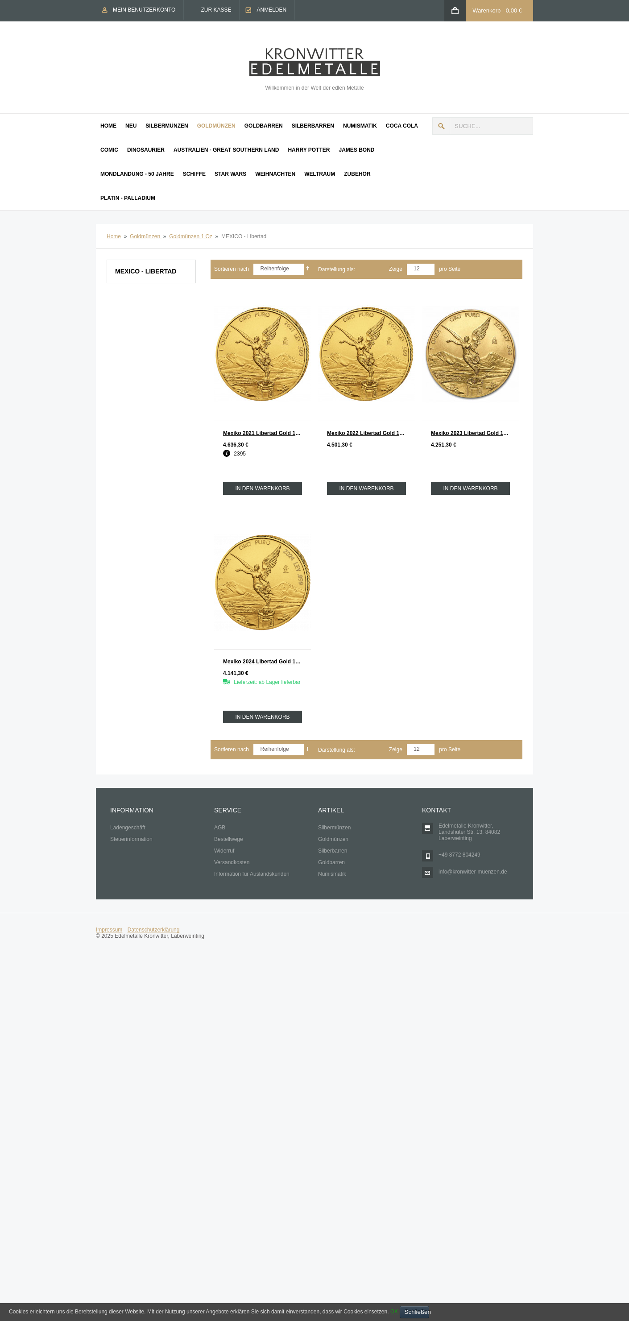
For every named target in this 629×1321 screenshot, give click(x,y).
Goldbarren (331, 862)
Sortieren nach (231, 269)
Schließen (417, 1312)
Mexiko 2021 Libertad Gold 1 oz (263, 433)
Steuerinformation (131, 839)
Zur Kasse (216, 10)
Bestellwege (228, 839)
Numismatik (332, 874)
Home (114, 236)
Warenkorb (486, 10)
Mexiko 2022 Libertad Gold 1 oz (367, 433)
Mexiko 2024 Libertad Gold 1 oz (263, 661)
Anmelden (271, 10)
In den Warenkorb (262, 488)
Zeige (395, 269)
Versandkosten (231, 862)
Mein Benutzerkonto (144, 10)
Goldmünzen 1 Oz (190, 236)
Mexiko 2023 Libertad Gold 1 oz (471, 433)
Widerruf (224, 851)
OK (394, 1312)
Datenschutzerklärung (154, 930)
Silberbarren (332, 851)
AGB (219, 827)
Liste (379, 270)
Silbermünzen (334, 827)
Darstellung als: (336, 269)
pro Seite (449, 269)
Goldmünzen (145, 236)
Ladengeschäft (127, 827)
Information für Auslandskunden (252, 874)
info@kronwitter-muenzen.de (473, 872)
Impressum (109, 930)
